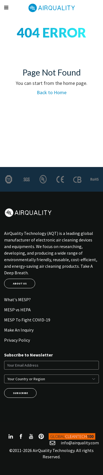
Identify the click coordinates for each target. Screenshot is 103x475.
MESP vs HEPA (17, 309)
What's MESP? (17, 299)
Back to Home (51, 92)
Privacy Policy (17, 340)
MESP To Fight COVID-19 (27, 320)
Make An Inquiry (19, 330)
